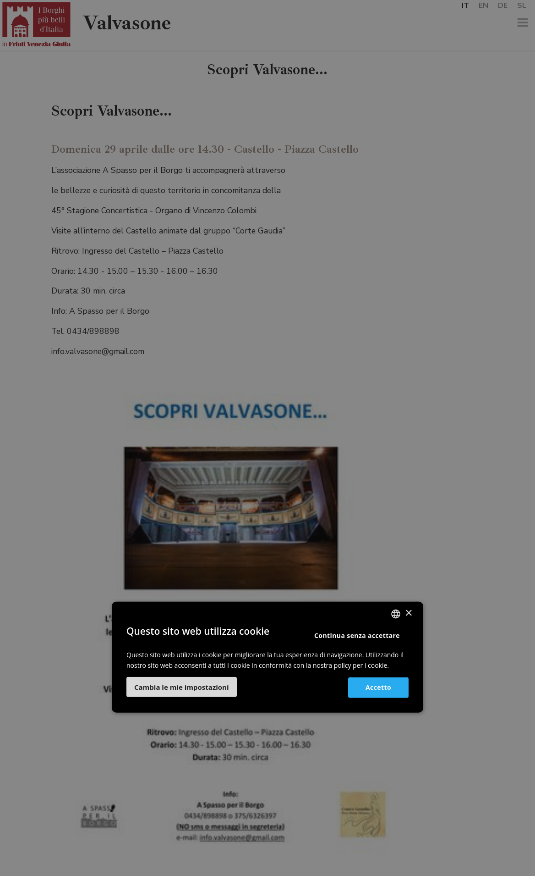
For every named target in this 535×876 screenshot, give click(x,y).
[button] (181, 687)
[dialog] (267, 438)
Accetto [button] (378, 687)
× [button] (408, 613)
